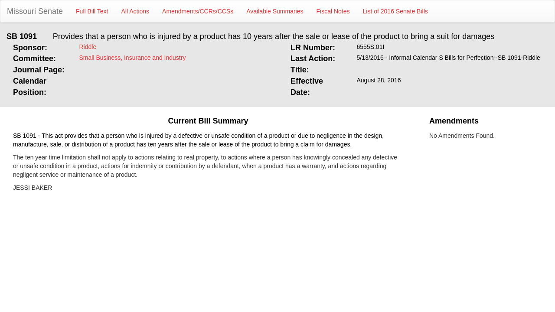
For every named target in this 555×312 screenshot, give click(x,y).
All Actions (135, 11)
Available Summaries (274, 11)
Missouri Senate (35, 11)
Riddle (88, 46)
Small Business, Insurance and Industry (132, 57)
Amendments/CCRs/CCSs (197, 11)
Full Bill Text (92, 11)
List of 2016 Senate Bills (395, 11)
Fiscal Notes (333, 11)
